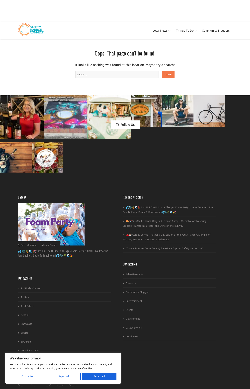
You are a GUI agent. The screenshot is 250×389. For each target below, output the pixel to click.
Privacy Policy (120, 381)
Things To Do (181, 31)
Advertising (103, 381)
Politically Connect (36, 236)
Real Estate (32, 254)
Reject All (45, 374)
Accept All (66, 374)
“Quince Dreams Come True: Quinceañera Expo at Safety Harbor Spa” (115, 224)
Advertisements (103, 252)
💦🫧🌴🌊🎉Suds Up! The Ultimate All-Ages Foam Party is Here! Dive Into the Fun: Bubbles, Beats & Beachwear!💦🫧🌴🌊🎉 (49, 200)
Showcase (31, 272)
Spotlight (31, 289)
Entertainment (102, 278)
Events (98, 287)
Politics (30, 245)
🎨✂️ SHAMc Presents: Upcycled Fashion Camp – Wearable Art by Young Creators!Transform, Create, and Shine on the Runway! (116, 186)
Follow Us (125, 110)
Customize (22, 374)
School (29, 263)
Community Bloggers (211, 31)
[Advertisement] (125, 10)
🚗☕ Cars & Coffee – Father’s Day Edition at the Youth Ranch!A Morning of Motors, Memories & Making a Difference (118, 207)
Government (101, 296)
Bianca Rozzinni (34, 190)
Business (99, 260)
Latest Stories (55, 190)
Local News (156, 31)
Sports (29, 280)
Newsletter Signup (140, 381)
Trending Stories (35, 298)
